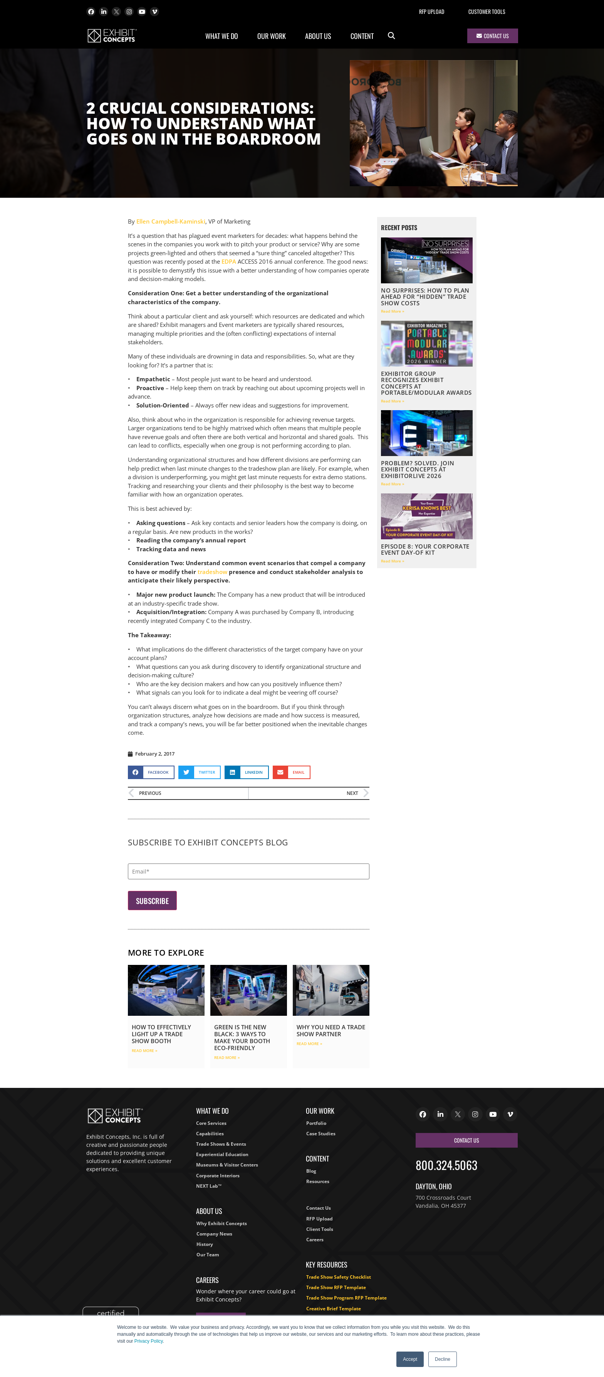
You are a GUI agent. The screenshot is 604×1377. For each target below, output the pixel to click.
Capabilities (210, 1133)
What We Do (223, 36)
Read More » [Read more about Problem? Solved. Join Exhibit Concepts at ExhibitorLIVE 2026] (392, 483)
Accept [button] (410, 1359)
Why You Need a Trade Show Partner (331, 1030)
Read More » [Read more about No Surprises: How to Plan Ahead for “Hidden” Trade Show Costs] (392, 311)
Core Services (211, 1123)
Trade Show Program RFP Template (346, 1298)
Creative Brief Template (333, 1308)
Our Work (273, 36)
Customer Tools (486, 11)
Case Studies (321, 1133)
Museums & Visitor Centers (227, 1165)
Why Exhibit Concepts (221, 1223)
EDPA (228, 261)
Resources (317, 1181)
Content (364, 36)
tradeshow (212, 572)
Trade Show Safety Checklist (338, 1277)
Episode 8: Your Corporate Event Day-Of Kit (425, 549)
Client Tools (319, 1229)
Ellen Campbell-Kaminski (170, 221)
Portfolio (316, 1123)
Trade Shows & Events (221, 1144)
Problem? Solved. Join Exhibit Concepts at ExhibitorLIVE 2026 (418, 469)
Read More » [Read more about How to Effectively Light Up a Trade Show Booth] (145, 1050)
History (204, 1244)
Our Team (207, 1254)
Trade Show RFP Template (336, 1287)
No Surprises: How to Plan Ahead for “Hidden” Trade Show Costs (425, 296)
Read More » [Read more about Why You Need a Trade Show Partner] (309, 1043)
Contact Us (318, 1208)
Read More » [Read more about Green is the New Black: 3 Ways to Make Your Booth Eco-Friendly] (227, 1057)
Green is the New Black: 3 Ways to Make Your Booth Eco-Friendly (242, 1037)
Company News (214, 1234)
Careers (315, 1239)
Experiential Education (222, 1154)
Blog (311, 1171)
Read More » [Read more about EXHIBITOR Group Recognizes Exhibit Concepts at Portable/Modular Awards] (392, 401)
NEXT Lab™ (208, 1186)
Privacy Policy (148, 1341)
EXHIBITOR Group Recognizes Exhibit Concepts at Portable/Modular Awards (426, 383)
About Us (320, 36)
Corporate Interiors (218, 1175)
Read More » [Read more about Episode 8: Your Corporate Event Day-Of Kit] (392, 561)
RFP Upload (431, 11)
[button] (391, 36)
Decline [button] (442, 1359)
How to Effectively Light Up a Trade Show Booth (161, 1034)
